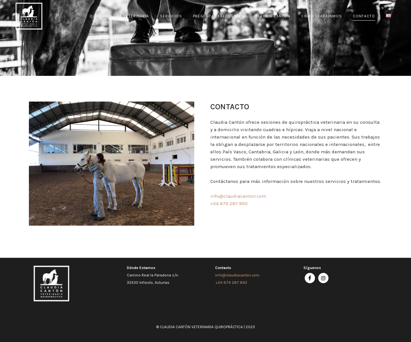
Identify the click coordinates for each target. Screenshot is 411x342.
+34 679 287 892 (231, 282)
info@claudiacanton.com (237, 275)
